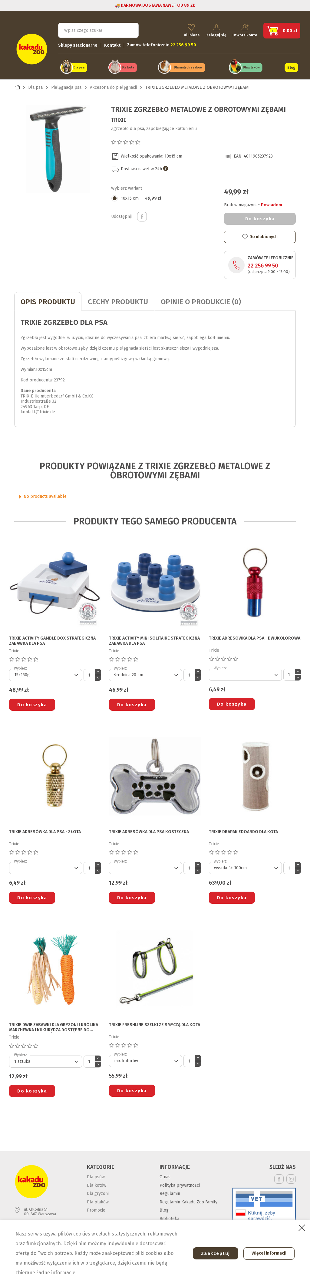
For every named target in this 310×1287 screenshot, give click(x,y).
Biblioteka (169, 1216)
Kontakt (112, 44)
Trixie (118, 118)
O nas (165, 1175)
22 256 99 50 (263, 264)
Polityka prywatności (180, 1183)
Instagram (291, 1177)
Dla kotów (96, 1183)
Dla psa (78, 66)
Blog (291, 66)
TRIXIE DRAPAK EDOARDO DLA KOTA (243, 829)
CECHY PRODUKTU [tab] (118, 300)
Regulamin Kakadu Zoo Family (188, 1199)
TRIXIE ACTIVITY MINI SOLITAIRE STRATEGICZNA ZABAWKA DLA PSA (154, 639)
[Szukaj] (98, 29)
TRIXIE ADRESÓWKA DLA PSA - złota (45, 829)
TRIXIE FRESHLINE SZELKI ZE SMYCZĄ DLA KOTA (154, 1022)
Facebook (279, 1177)
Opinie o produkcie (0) (201, 300)
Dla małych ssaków (188, 66)
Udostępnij (142, 215)
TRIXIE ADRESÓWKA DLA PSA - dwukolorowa (254, 636)
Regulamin (170, 1191)
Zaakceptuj (212, 1253)
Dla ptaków (251, 66)
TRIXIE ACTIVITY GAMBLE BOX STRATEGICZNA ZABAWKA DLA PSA (52, 639)
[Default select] (45, 673)
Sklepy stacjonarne (77, 44)
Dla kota (127, 66)
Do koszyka (260, 217)
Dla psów (96, 1175)
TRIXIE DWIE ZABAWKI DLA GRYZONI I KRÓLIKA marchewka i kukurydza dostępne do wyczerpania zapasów (53, 1025)
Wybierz (20, 666)
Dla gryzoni (98, 1191)
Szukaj (128, 29)
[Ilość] (89, 673)
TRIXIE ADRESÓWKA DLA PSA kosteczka (149, 829)
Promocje (96, 1208)
